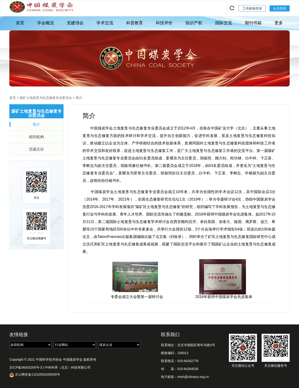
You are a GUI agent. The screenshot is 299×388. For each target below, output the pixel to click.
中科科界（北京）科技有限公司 (68, 367)
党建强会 (75, 23)
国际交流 (223, 23)
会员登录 (279, 8)
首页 (20, 23)
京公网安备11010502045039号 (34, 375)
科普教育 (134, 23)
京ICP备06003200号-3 (25, 367)
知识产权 (193, 23)
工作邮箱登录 (252, 8)
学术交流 (104, 23)
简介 (79, 98)
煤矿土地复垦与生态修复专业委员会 (46, 98)
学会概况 (45, 23)
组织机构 (36, 137)
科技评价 (164, 23)
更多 (278, 23)
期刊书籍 (253, 23)
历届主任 (36, 149)
